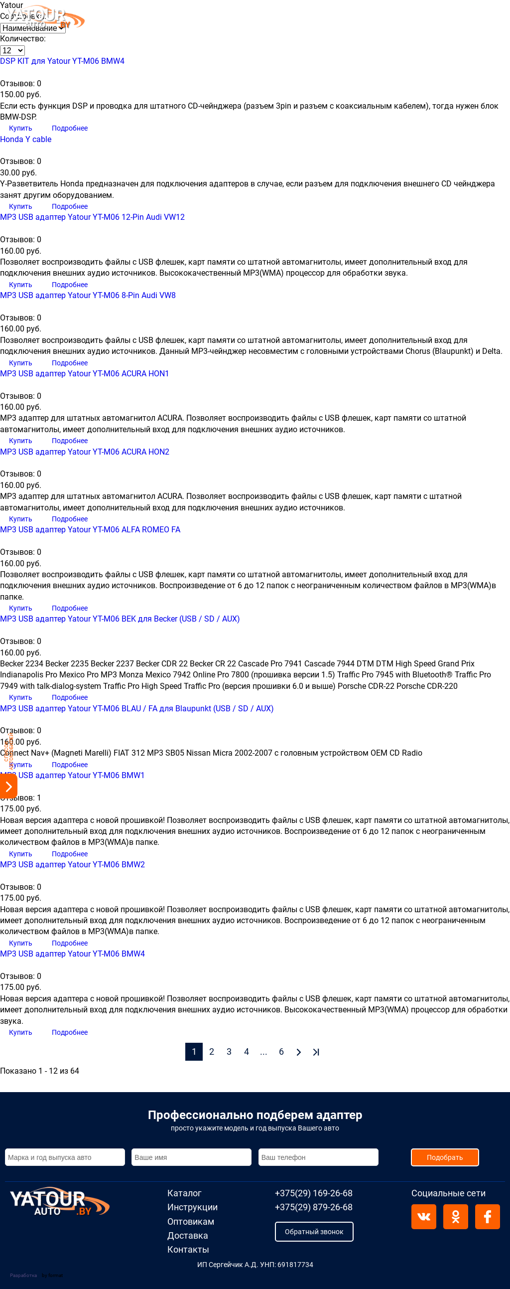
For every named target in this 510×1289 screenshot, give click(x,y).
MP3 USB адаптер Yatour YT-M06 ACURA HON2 (84, 452)
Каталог (147, 18)
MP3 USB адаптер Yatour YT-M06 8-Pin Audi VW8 (88, 295)
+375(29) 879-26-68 (424, 23)
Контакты (350, 18)
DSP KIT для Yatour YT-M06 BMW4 (62, 61)
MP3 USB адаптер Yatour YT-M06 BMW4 (72, 954)
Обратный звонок (314, 1232)
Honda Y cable (25, 139)
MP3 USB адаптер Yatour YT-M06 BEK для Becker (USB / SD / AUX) (120, 619)
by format (52, 1275)
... (263, 1051)
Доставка (303, 18)
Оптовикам (252, 18)
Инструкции (196, 18)
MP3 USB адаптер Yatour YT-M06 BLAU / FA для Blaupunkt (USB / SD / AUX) (137, 708)
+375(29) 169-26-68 (424, 12)
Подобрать (445, 1157)
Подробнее (70, 128)
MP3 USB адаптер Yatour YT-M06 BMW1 (72, 775)
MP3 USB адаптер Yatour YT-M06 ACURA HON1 (84, 373)
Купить (21, 128)
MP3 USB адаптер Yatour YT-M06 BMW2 (72, 864)
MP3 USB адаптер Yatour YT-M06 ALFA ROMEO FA (90, 529)
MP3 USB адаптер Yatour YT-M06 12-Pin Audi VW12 (92, 217)
